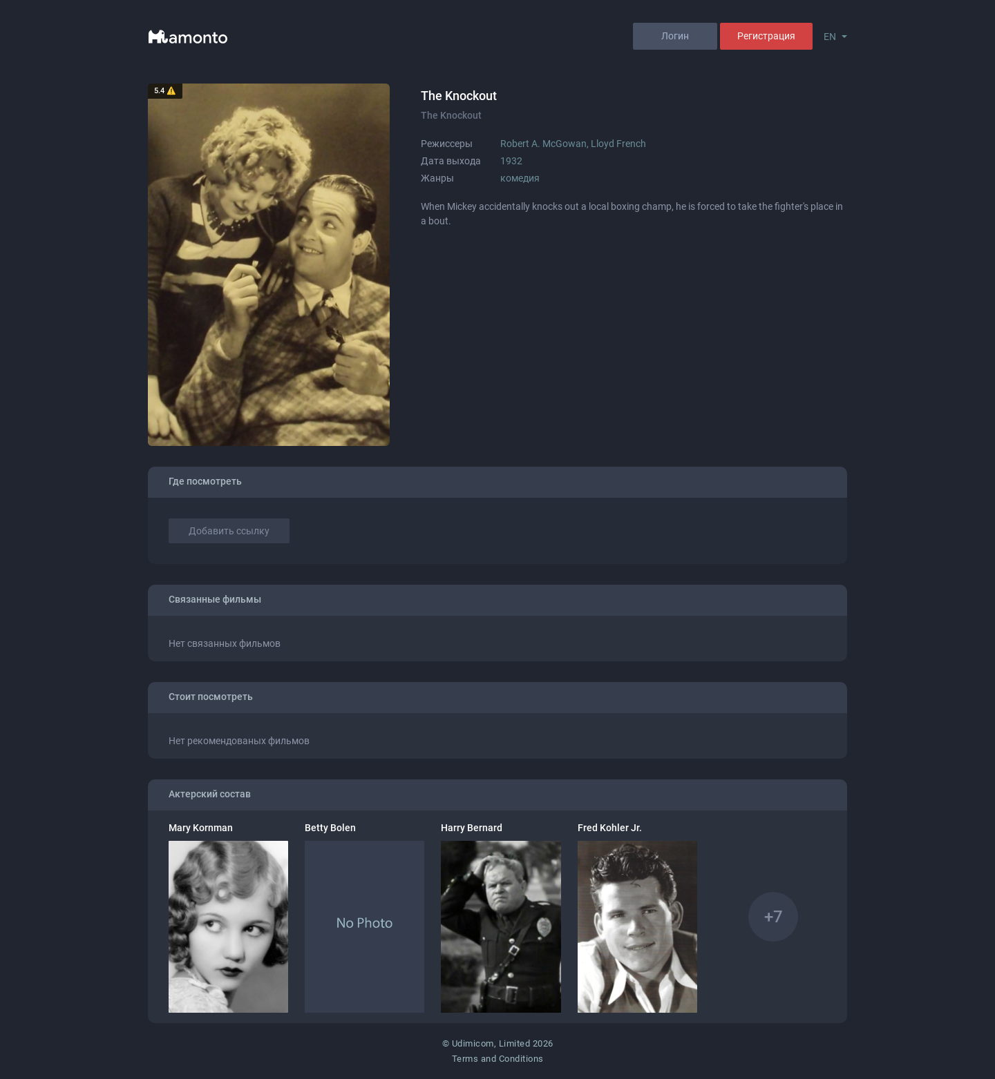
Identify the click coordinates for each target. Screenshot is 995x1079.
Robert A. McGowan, (545, 143)
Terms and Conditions (498, 1058)
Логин (675, 35)
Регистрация (766, 35)
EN (830, 36)
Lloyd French (618, 143)
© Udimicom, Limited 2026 (497, 1043)
